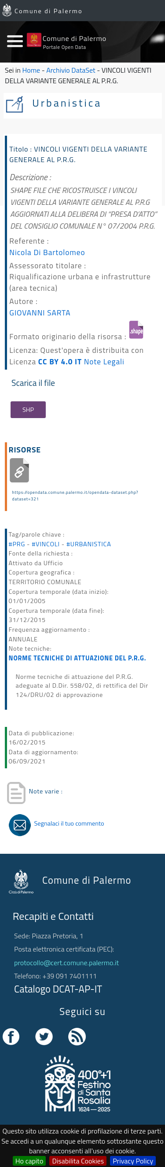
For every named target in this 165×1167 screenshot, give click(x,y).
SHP (28, 410)
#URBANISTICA (88, 544)
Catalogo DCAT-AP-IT (58, 989)
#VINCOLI (46, 544)
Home (31, 70)
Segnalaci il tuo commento (69, 823)
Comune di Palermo (49, 11)
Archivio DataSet (70, 70)
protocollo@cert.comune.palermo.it (66, 962)
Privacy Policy (133, 1161)
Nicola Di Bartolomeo (47, 252)
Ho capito (29, 1161)
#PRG (17, 544)
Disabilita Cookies (78, 1161)
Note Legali (104, 361)
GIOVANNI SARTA (39, 313)
